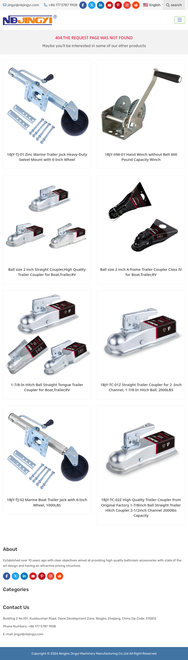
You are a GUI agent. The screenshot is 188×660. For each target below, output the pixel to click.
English (151, 5)
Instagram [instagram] (127, 5)
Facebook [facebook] (83, 5)
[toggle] (179, 20)
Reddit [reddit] (136, 5)
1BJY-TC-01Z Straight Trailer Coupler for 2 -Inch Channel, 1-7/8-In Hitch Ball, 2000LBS (141, 387)
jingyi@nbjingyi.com (23, 5)
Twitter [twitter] (91, 5)
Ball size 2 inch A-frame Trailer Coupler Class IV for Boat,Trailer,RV (141, 272)
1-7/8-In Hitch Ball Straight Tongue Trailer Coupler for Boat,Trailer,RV (47, 387)
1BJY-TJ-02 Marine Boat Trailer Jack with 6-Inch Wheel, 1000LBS (47, 502)
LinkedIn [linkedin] (100, 5)
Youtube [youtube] (109, 5)
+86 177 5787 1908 (62, 5)
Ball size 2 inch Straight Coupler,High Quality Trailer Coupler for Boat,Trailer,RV (47, 272)
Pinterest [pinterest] (118, 5)
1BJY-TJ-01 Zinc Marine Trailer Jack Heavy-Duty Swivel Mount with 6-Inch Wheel (47, 157)
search (174, 5)
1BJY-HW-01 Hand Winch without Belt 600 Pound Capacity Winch (141, 157)
